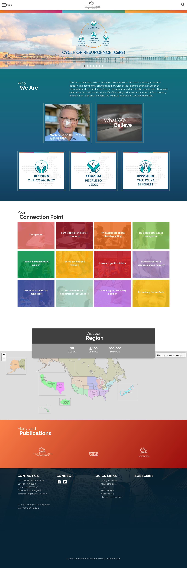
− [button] (4, 359)
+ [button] (4, 355)
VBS (93, 452)
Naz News (144, 452)
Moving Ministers (108, 484)
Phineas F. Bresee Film (111, 497)
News (104, 487)
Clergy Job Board (109, 480)
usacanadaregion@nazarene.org (32, 494)
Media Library (43, 452)
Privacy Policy (107, 490)
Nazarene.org (107, 494)
